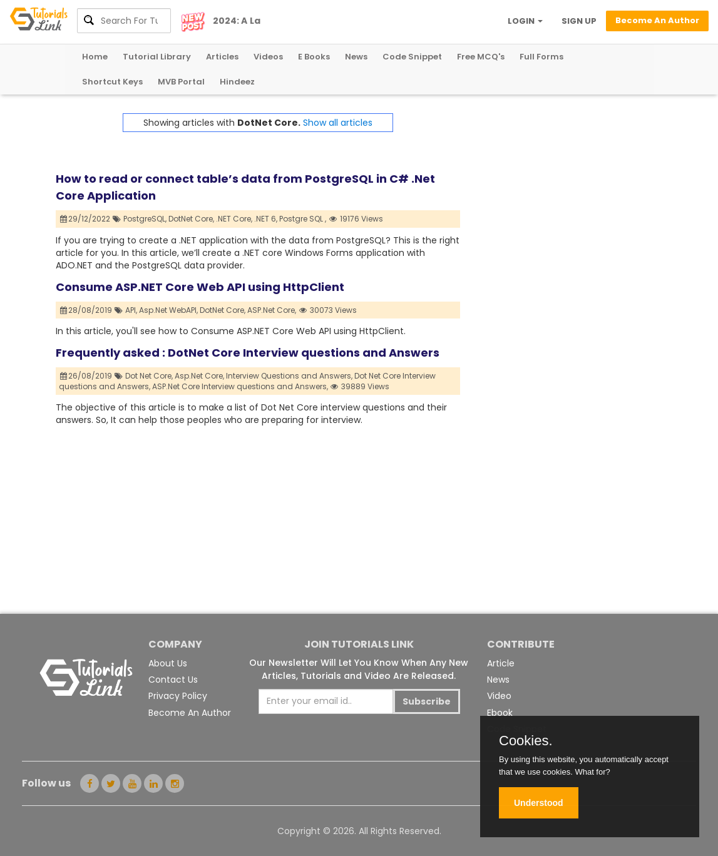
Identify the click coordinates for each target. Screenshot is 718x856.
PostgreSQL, (145, 218)
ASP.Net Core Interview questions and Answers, (240, 386)
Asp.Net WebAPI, (168, 310)
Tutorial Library (157, 57)
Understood (538, 803)
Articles (222, 57)
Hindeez (237, 82)
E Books (314, 57)
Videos (268, 57)
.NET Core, (234, 218)
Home (95, 57)
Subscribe (427, 701)
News (356, 57)
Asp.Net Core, (199, 375)
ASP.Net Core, (271, 310)
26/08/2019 (86, 375)
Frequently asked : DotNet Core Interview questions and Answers (247, 352)
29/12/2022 (85, 218)
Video (499, 696)
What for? (592, 772)
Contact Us (173, 679)
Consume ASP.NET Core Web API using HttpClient (200, 287)
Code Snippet (412, 57)
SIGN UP (579, 21)
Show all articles (337, 122)
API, (131, 310)
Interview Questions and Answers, (289, 375)
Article (501, 663)
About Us (167, 663)
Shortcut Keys (112, 82)
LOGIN (525, 21)
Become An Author (189, 712)
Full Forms (541, 57)
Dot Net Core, (149, 375)
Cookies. (526, 741)
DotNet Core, (191, 218)
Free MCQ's (481, 57)
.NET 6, (265, 218)
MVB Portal (181, 82)
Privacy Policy (177, 696)
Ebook (500, 712)
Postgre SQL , (302, 218)
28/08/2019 (86, 310)
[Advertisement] (561, 191)
